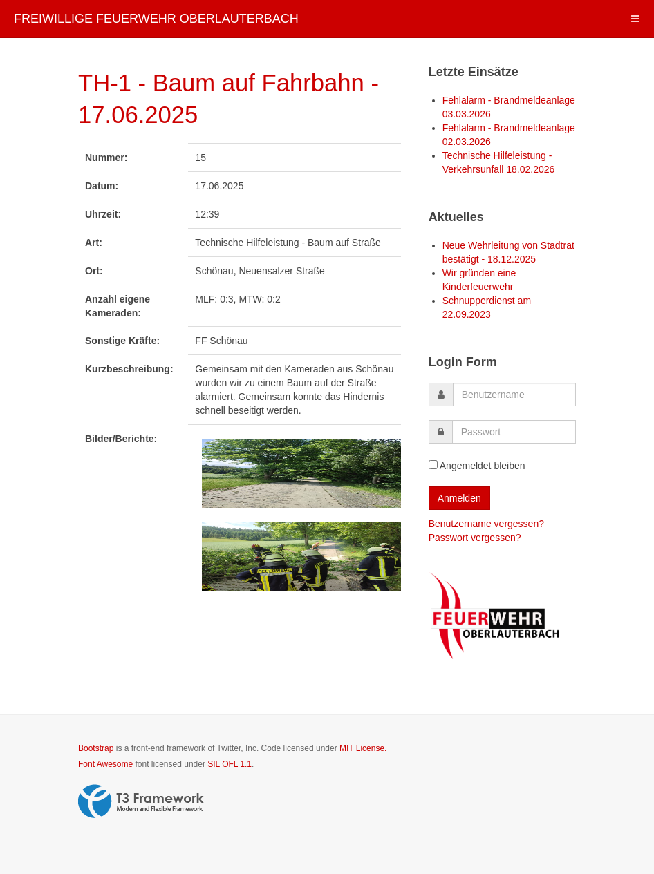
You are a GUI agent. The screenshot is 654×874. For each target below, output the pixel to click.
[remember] (433, 464)
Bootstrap (95, 748)
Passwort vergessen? (475, 537)
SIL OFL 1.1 (229, 764)
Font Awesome (105, 764)
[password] (514, 432)
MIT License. (362, 748)
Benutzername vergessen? (486, 523)
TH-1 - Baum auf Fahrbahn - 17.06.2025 (225, 97)
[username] (514, 394)
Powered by (141, 801)
